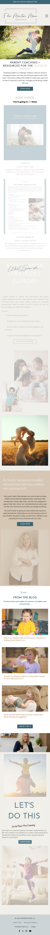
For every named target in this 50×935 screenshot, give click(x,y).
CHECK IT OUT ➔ (25, 726)
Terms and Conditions (30, 922)
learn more (25, 842)
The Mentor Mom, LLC (21, 926)
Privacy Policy (17, 922)
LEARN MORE (25, 88)
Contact (33, 926)
